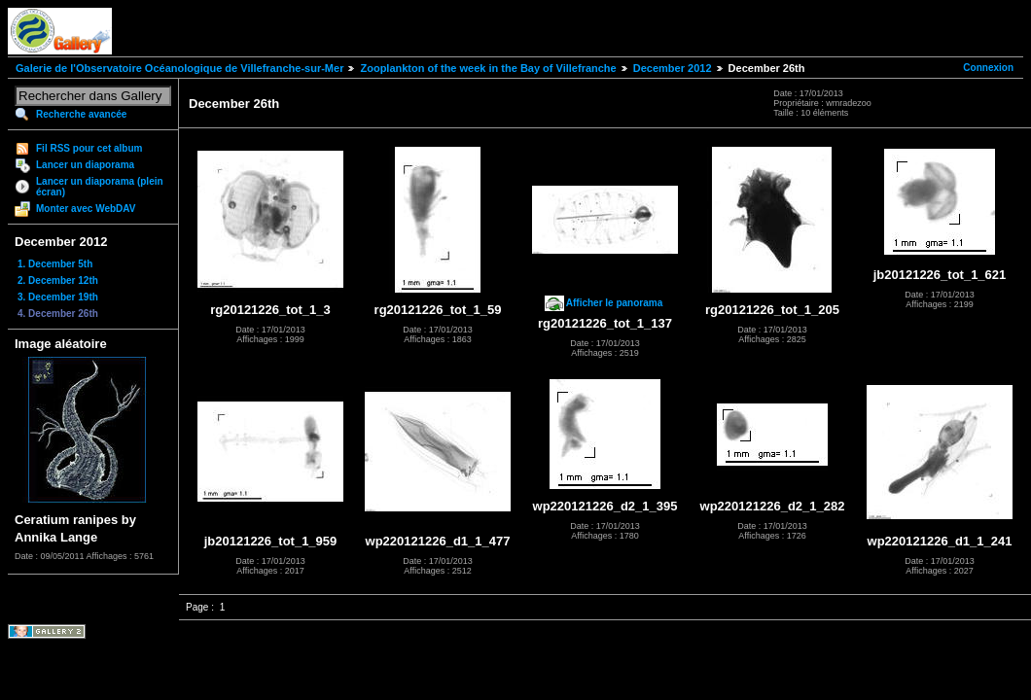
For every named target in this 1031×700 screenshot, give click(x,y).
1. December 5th (55, 264)
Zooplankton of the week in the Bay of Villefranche (488, 68)
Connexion (988, 67)
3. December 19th (58, 297)
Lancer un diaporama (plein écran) (99, 186)
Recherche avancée (81, 114)
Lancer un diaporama (85, 164)
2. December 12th (58, 280)
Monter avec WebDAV (85, 208)
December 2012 (672, 68)
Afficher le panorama (614, 303)
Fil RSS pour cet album (89, 148)
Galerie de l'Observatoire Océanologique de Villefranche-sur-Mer (179, 68)
